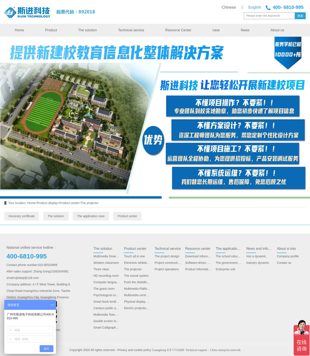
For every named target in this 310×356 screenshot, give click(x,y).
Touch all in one (134, 256)
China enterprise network (225, 350)
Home (19, 30)
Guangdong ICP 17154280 (168, 350)
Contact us (284, 262)
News (245, 30)
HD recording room (106, 275)
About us (277, 30)
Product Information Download (198, 269)
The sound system (136, 275)
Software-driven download (198, 262)
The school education (229, 256)
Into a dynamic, (256, 256)
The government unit (229, 262)
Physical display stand (137, 301)
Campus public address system (106, 308)
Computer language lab (106, 282)
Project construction (168, 262)
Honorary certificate (22, 216)
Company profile (288, 256)
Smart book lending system (106, 301)
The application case (91, 216)
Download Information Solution (198, 256)
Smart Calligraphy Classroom (106, 327)
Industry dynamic (257, 262)
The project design (167, 256)
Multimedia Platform (137, 288)
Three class (101, 269)
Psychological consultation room (106, 295)
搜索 (300, 15)
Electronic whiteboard (137, 262)
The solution (87, 30)
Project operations (167, 269)
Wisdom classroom (106, 262)
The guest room (104, 288)
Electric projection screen (137, 308)
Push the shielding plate (137, 282)
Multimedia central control (137, 295)
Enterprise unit (225, 269)
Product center (69, 203)
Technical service (131, 30)
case (216, 30)
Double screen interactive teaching (106, 321)
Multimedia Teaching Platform (106, 314)
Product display (47, 203)
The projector (133, 269)
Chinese (229, 7)
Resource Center (178, 30)
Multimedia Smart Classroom (106, 256)
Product (51, 30)
